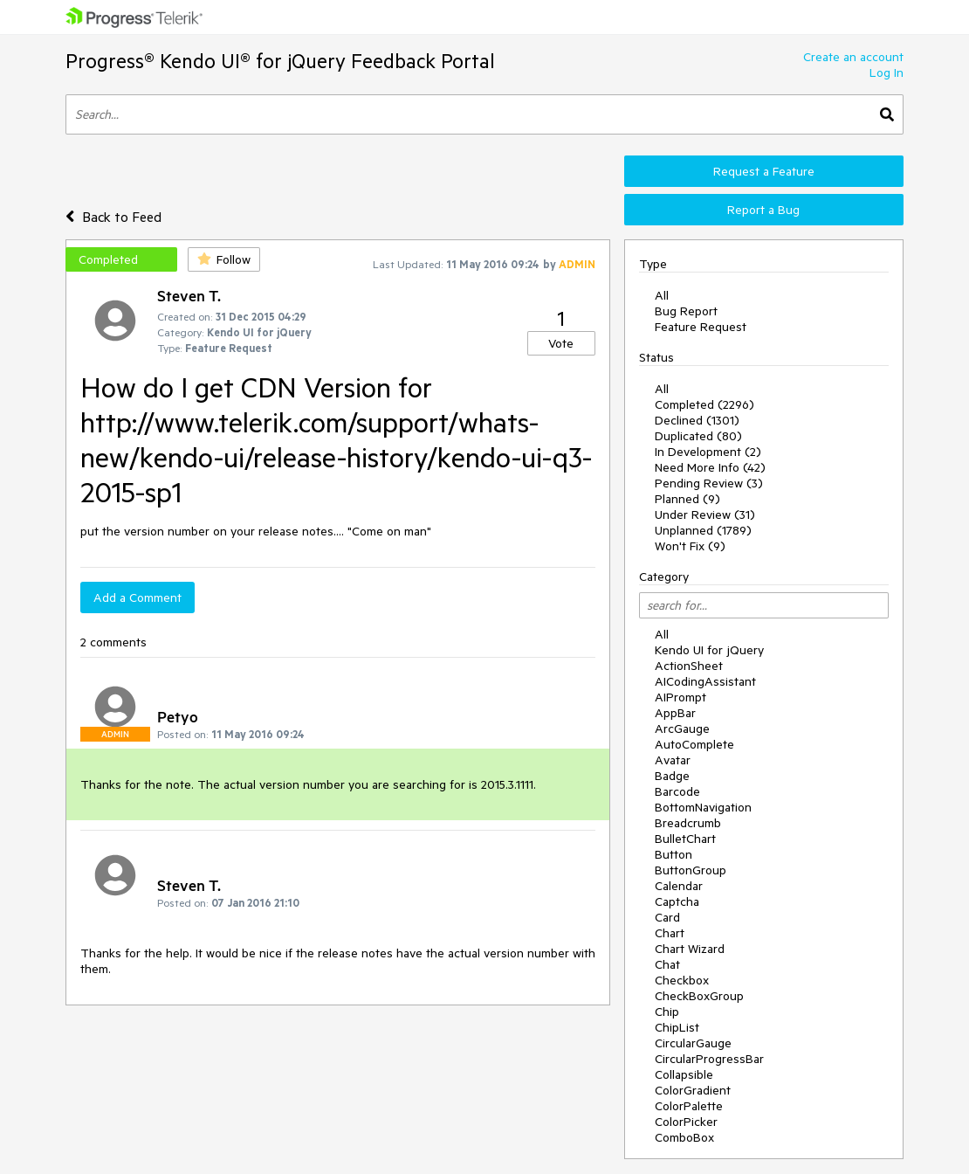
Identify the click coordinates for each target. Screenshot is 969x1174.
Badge (672, 776)
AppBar (675, 713)
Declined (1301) (697, 420)
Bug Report (686, 311)
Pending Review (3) (709, 483)
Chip (667, 1011)
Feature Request (700, 327)
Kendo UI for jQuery (709, 650)
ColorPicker (686, 1121)
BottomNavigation (703, 807)
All (662, 295)
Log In (886, 72)
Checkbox (682, 980)
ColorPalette (689, 1106)
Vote (561, 343)
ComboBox (684, 1137)
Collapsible (684, 1074)
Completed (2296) (704, 404)
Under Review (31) (705, 514)
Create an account (853, 57)
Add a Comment (137, 597)
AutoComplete (694, 744)
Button (673, 854)
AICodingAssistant (705, 681)
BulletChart (685, 838)
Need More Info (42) (710, 467)
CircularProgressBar (709, 1059)
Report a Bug (763, 210)
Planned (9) (687, 499)
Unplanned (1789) (703, 530)
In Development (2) (708, 451)
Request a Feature (763, 171)
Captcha (677, 901)
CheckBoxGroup (699, 996)
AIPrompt (680, 697)
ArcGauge (682, 728)
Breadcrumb (688, 823)
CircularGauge (693, 1043)
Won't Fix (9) (690, 546)
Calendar (679, 886)
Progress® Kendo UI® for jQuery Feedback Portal (280, 60)
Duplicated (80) (698, 436)
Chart (669, 933)
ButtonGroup (690, 870)
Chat (667, 964)
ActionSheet (689, 665)
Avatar (673, 760)
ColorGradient (693, 1090)
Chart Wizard (690, 948)
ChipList (677, 1027)
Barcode (677, 791)
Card (667, 917)
